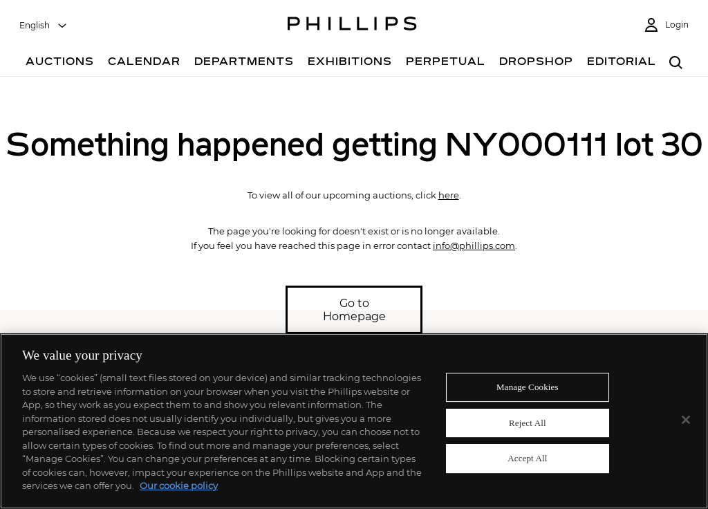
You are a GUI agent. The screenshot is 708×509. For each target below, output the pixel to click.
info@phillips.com (474, 245)
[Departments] (244, 63)
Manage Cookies (527, 387)
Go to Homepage (354, 310)
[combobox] (43, 25)
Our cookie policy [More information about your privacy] (179, 485)
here (448, 195)
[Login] (666, 25)
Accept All (527, 459)
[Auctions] (60, 63)
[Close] (686, 420)
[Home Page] (352, 26)
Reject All (527, 423)
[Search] (676, 63)
